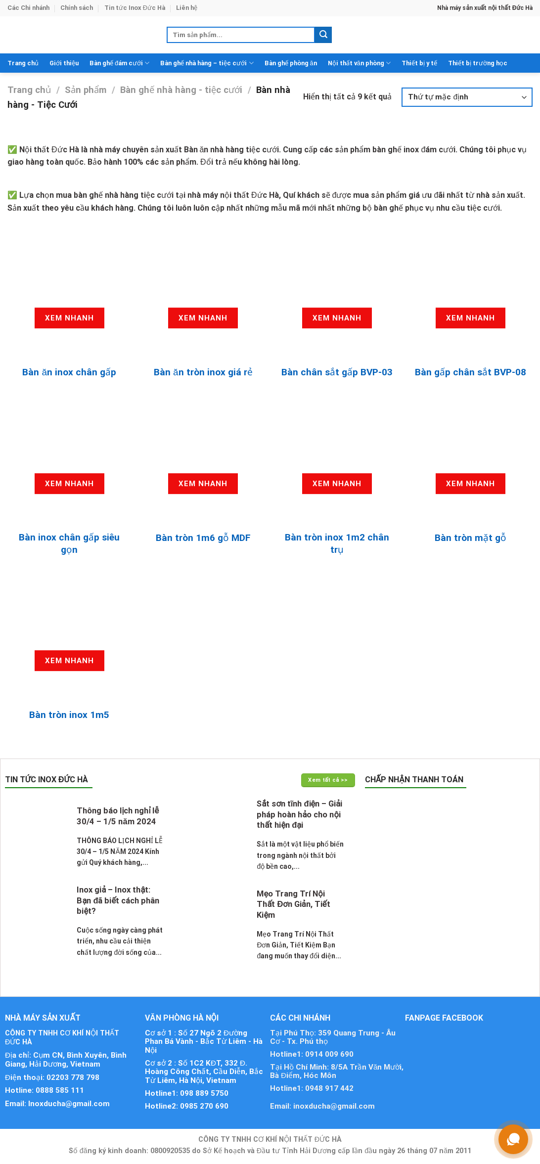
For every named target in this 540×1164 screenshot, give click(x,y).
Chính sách (76, 7)
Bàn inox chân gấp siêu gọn (69, 543)
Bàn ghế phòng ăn (291, 63)
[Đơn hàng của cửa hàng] (467, 97)
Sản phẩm (85, 90)
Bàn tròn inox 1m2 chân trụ (337, 543)
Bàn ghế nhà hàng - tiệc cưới (181, 90)
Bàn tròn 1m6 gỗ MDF (203, 537)
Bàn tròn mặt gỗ (470, 537)
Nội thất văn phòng (359, 63)
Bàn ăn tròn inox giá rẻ (203, 372)
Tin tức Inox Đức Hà (134, 7)
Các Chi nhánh (28, 7)
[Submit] (323, 35)
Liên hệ (186, 7)
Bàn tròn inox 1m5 (69, 714)
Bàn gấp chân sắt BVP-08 (470, 372)
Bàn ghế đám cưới (119, 63)
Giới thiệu (64, 63)
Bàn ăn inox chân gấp (69, 372)
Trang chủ (23, 63)
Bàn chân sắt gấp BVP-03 (337, 372)
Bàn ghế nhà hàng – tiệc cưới (206, 63)
